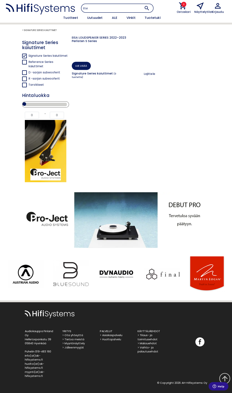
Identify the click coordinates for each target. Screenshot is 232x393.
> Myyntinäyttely (73, 343)
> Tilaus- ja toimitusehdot (148, 337)
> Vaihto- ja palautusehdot (148, 350)
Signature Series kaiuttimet (48, 56)
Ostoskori (183, 12)
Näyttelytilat (203, 12)
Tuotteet (71, 17)
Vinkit (131, 17)
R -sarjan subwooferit (44, 78)
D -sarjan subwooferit (44, 72)
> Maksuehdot (147, 343)
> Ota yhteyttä (72, 335)
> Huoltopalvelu (110, 339)
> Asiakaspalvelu (111, 335)
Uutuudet (95, 17)
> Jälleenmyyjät (73, 347)
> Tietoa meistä (73, 339)
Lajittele (149, 74)
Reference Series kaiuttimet (40, 64)
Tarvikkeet (36, 85)
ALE (115, 17)
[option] (25, 274)
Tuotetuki (153, 17)
